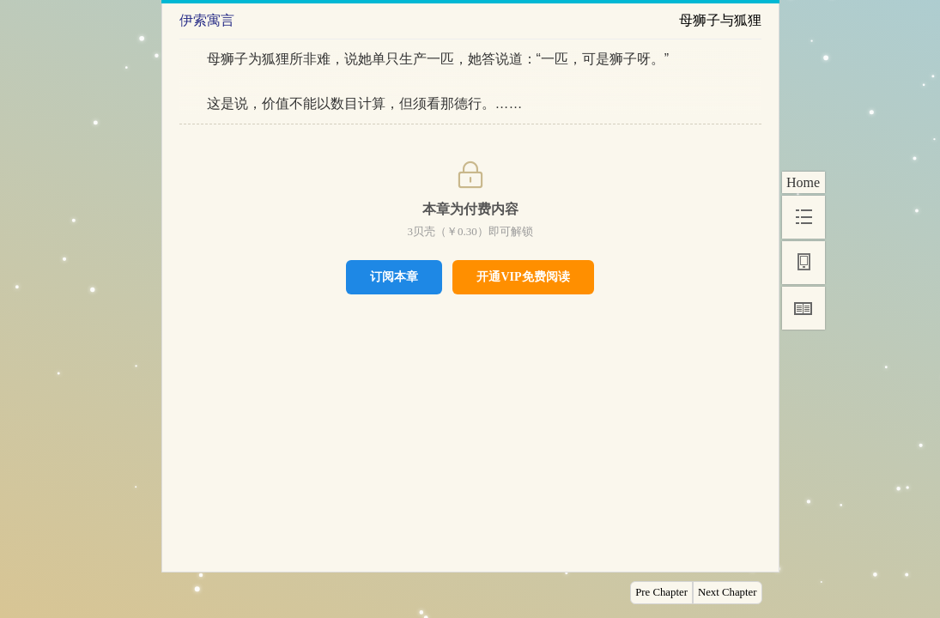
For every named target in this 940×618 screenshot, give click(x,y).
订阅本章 (394, 276)
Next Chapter (727, 592)
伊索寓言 (206, 20)
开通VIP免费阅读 (522, 276)
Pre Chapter (661, 592)
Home (803, 182)
